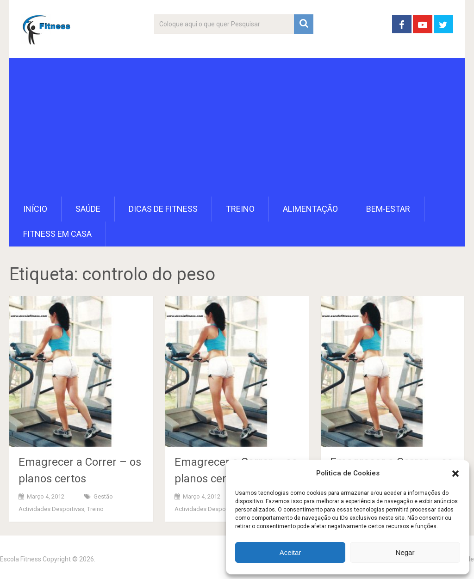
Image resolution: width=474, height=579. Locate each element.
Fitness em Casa (57, 234)
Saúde (87, 209)
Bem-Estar (388, 209)
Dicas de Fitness (163, 209)
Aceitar (290, 552)
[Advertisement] (237, 127)
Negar (405, 552)
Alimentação (310, 209)
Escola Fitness (20, 559)
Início (35, 209)
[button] (455, 473)
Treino (240, 209)
